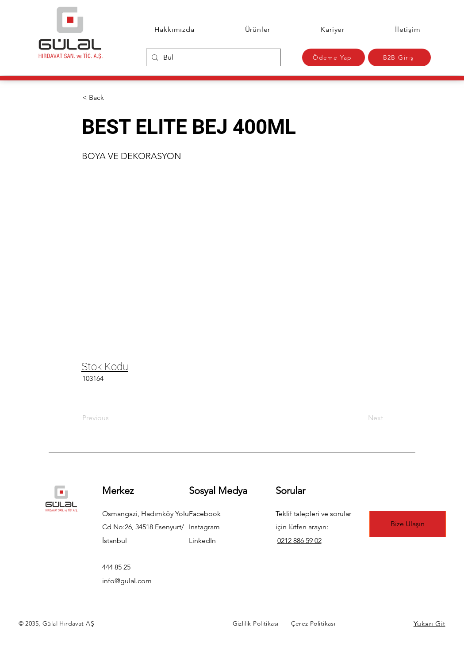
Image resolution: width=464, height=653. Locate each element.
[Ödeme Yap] (333, 57)
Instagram (204, 527)
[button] (111, 97)
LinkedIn (202, 540)
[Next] (361, 418)
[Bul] (212, 57)
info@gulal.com (127, 581)
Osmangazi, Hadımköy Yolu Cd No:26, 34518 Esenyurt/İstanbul (145, 527)
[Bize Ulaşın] (407, 524)
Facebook (205, 513)
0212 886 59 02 (299, 540)
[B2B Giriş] (399, 57)
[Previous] (111, 418)
